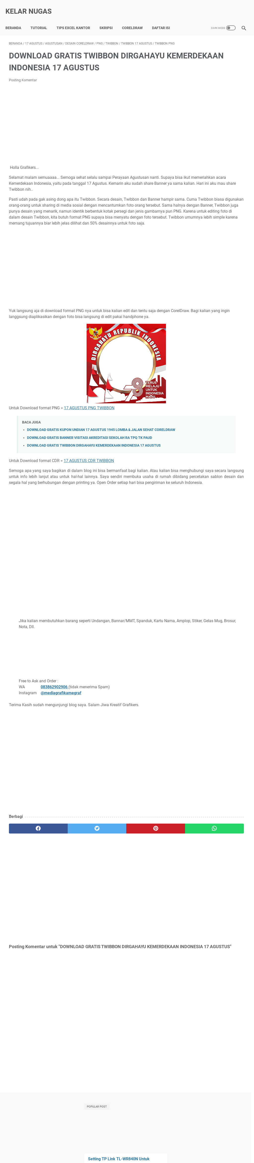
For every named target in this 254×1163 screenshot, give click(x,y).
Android (212, 287)
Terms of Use (224, 1145)
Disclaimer (201, 1145)
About (157, 1145)
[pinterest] (107, 875)
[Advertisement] (87, 123)
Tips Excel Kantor (77, 20)
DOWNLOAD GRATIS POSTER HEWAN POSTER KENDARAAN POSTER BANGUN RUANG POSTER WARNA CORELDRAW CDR (214, 227)
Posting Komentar (23, 80)
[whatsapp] (146, 875)
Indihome (231, 287)
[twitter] (68, 875)
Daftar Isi (164, 20)
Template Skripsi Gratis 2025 (214, 120)
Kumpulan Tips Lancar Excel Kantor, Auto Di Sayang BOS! (104, 1145)
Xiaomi (192, 314)
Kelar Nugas (32, 6)
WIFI (232, 305)
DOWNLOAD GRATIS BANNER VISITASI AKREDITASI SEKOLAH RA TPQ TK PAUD (89, 467)
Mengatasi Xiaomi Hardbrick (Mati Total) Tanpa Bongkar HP (213, 180)
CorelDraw (136, 20)
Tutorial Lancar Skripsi (37, 1145)
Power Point (196, 305)
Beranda (17, 20)
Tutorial (42, 20)
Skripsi (109, 20)
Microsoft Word (228, 296)
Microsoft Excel (198, 296)
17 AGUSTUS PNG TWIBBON (89, 431)
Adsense (193, 287)
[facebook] (28, 875)
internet (209, 314)
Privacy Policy (177, 1145)
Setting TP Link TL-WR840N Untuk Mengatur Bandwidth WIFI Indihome (213, 91)
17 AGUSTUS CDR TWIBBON (89, 494)
